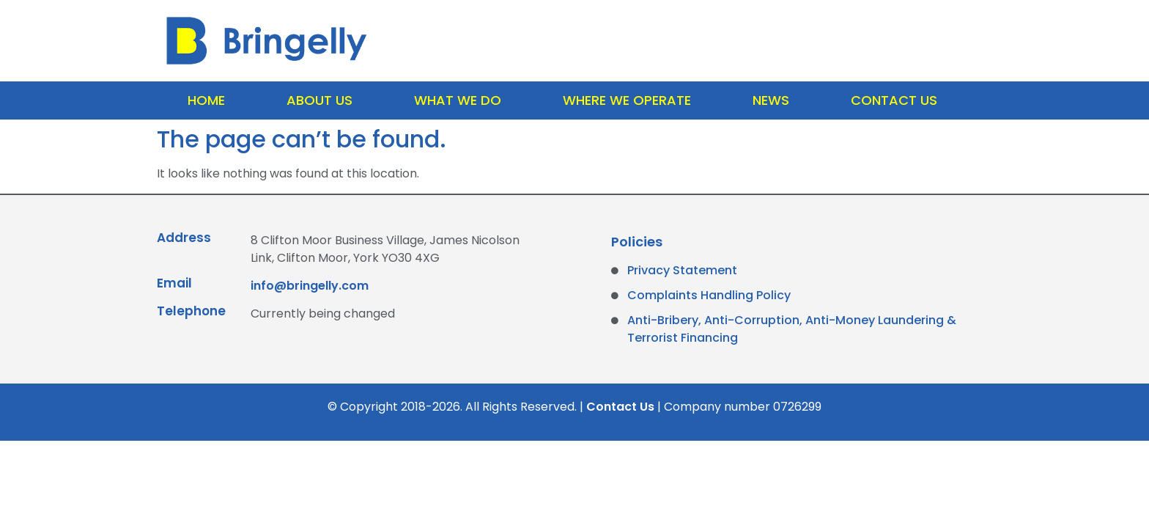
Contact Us (894, 100)
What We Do (457, 100)
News (771, 100)
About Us (319, 100)
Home (206, 100)
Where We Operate (627, 100)
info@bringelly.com (310, 285)
